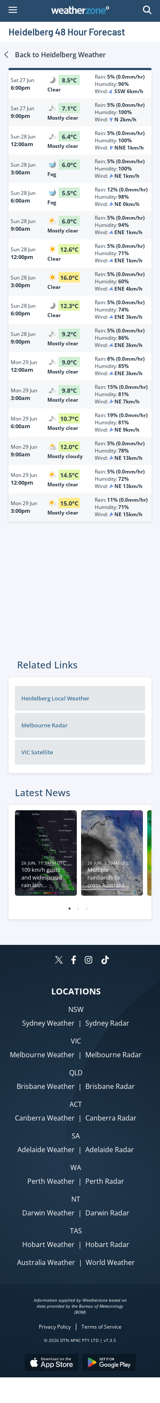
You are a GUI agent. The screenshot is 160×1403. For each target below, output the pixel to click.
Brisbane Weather (46, 1086)
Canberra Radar (111, 1118)
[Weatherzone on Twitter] (59, 960)
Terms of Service (101, 1326)
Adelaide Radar (109, 1149)
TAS (76, 1230)
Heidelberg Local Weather (55, 698)
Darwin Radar (107, 1213)
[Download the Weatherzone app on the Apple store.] (51, 1363)
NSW (76, 1009)
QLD (76, 1072)
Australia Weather (46, 1262)
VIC (76, 1041)
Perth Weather (51, 1181)
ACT (76, 1104)
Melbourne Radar (44, 725)
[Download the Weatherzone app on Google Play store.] (109, 1363)
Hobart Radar (107, 1244)
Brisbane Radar (110, 1086)
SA (76, 1136)
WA (75, 1167)
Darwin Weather (48, 1213)
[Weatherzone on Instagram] (88, 960)
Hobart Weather (48, 1244)
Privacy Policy (55, 1326)
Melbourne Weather (42, 1054)
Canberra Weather (45, 1118)
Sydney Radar (107, 1023)
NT (75, 1199)
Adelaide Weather (46, 1149)
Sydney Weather (48, 1023)
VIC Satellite (37, 752)
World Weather (110, 1262)
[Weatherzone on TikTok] (105, 960)
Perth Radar (104, 1181)
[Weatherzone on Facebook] (73, 960)
